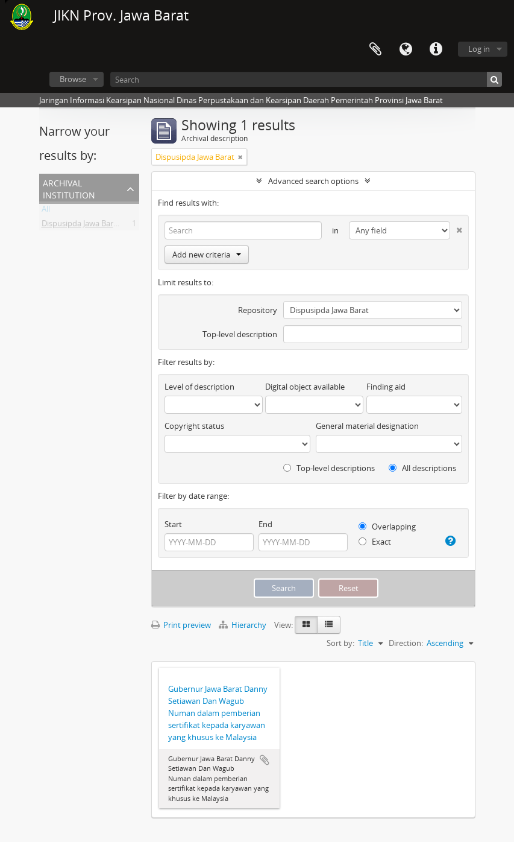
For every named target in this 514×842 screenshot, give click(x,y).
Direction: (406, 643)
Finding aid (386, 386)
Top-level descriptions (329, 468)
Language (405, 49)
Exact (375, 541)
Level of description (199, 386)
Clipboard (375, 49)
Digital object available (305, 386)
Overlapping (387, 526)
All (46, 211)
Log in (479, 48)
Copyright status (194, 425)
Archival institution (69, 188)
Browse (73, 79)
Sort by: (340, 643)
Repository (257, 310)
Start (173, 524)
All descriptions (422, 468)
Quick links (436, 49)
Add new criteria (206, 254)
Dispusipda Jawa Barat (81, 225)
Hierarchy (243, 624)
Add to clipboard (265, 760)
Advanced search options (313, 181)
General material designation (367, 425)
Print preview (181, 624)
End (265, 524)
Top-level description (239, 334)
